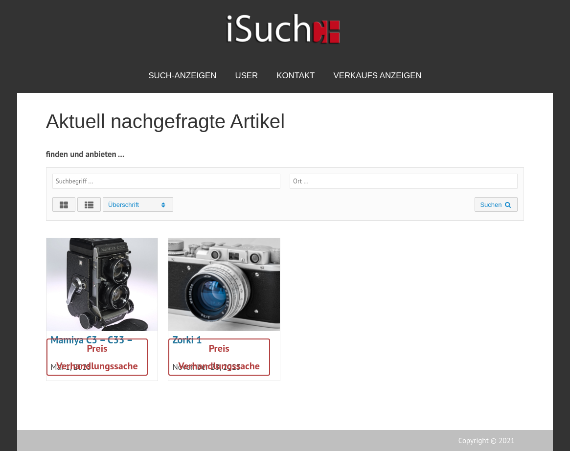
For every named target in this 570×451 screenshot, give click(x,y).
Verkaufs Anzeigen (377, 75)
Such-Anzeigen (182, 75)
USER (246, 75)
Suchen (496, 204)
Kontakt (295, 75)
